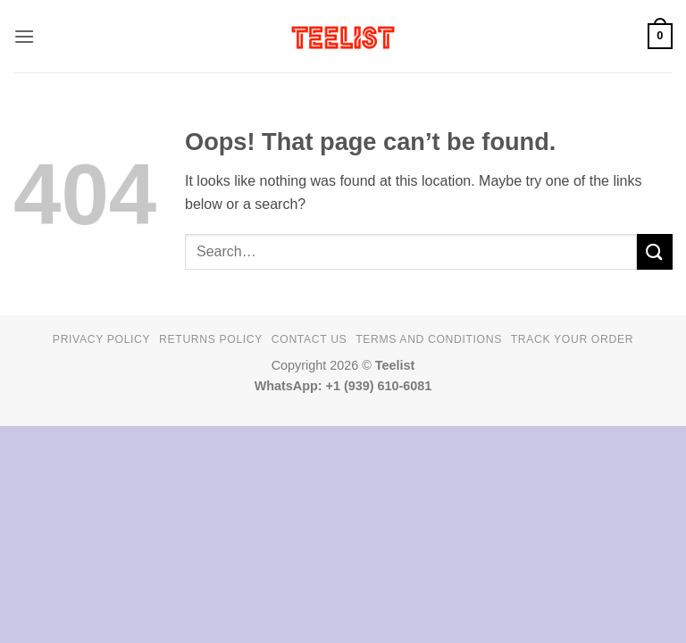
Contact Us (309, 339)
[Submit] (655, 251)
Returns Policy (211, 339)
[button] (24, 36)
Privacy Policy (101, 339)
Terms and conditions (429, 339)
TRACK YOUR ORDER (572, 339)
